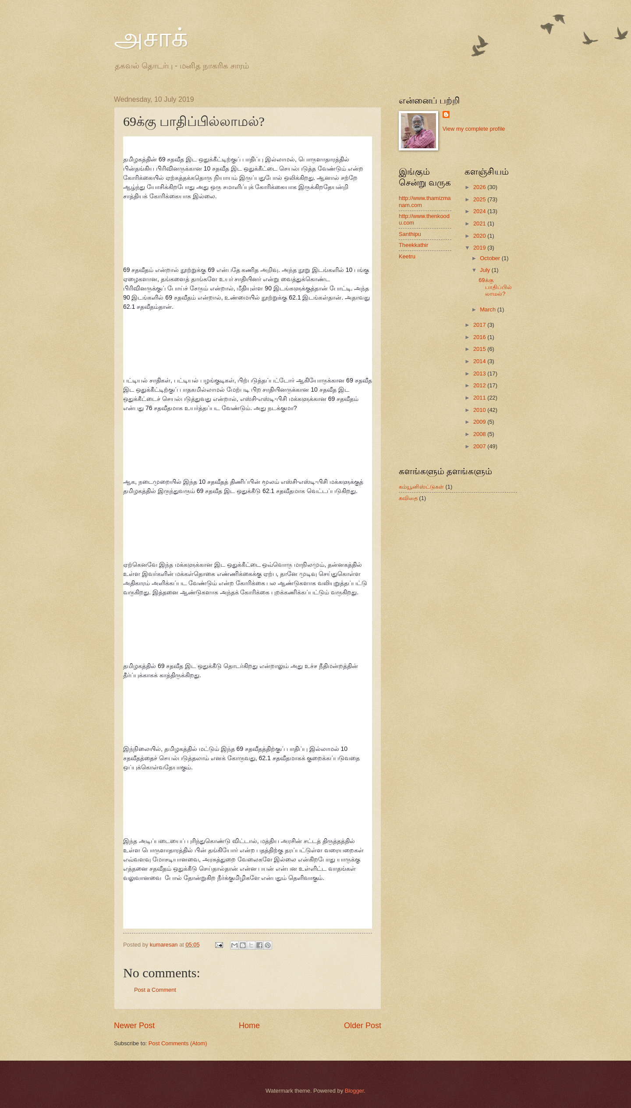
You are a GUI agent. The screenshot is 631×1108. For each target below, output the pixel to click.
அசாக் (151, 37)
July (485, 270)
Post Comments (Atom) (178, 1043)
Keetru (407, 256)
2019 (480, 247)
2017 (480, 325)
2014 (480, 361)
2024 (480, 211)
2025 (480, 199)
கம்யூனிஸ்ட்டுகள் (421, 486)
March (488, 309)
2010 (480, 410)
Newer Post (134, 1025)
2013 (480, 373)
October (490, 258)
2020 (480, 235)
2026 (480, 187)
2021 (480, 223)
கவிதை (408, 498)
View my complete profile (474, 128)
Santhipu (410, 234)
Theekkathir (413, 245)
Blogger (354, 1090)
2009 (480, 421)
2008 (480, 434)
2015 (480, 349)
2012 (480, 385)
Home (249, 1025)
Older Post (362, 1025)
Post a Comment (155, 989)
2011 (480, 397)
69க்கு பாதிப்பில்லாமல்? (495, 287)
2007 (480, 446)
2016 (480, 337)
